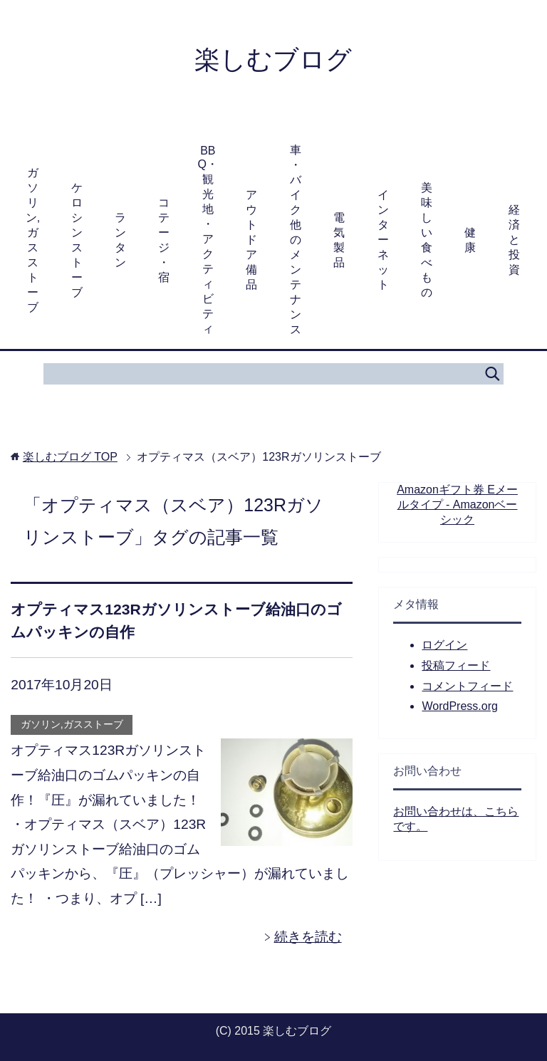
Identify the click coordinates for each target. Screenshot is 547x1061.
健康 (470, 240)
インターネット (383, 240)
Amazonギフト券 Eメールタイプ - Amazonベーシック (457, 505)
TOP (70, 457)
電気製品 (339, 239)
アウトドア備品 (251, 240)
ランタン (120, 239)
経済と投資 (514, 240)
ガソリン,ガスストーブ (33, 240)
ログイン (444, 645)
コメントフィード (467, 686)
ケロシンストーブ (77, 240)
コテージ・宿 (164, 240)
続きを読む (308, 936)
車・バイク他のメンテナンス (295, 239)
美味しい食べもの (426, 240)
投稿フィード (456, 665)
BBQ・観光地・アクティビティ (208, 240)
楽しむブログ (273, 59)
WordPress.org (459, 706)
